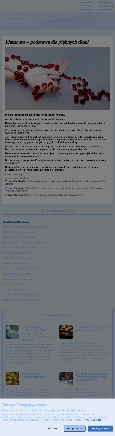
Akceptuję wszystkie (100, 428)
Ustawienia (53, 428)
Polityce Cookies (92, 420)
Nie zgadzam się (74, 428)
